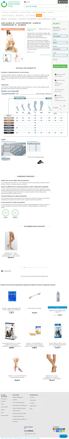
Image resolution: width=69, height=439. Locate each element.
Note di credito (4, 407)
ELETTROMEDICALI (14, 12)
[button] (21, 267)
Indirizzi (3, 409)
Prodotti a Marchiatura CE (18, 416)
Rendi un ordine (4, 415)
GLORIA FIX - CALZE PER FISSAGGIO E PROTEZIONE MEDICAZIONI (17, 376)
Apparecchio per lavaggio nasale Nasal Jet (57, 311)
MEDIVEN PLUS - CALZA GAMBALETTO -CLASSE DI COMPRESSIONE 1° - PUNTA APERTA (52, 377)
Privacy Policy (33, 400)
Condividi (60, 105)
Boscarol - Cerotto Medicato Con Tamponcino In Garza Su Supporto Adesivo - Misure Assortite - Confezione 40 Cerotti (34, 345)
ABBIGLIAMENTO (19, 15)
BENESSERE (51, 12)
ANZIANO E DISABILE (25, 12)
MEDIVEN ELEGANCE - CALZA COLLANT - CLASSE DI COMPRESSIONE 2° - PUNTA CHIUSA (11, 254)
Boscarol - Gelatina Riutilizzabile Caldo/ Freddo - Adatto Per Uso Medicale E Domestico (11, 310)
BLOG (31, 408)
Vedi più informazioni (45, 54)
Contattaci (32, 403)
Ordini (2, 404)
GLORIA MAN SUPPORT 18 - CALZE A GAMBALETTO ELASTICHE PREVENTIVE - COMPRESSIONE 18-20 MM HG (11, 345)
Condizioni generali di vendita (19, 413)
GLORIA (33, 52)
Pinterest (60, 109)
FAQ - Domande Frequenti (18, 402)
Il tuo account (4, 395)
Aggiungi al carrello (60, 66)
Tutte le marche (30, 15)
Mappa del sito (33, 406)
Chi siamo (32, 397)
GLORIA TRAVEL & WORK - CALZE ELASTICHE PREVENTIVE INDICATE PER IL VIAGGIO (57, 345)
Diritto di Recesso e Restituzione (20, 405)
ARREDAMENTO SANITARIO (39, 12)
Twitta (64, 105)
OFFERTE (39, 15)
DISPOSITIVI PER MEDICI (8, 15)
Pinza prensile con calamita (34, 308)
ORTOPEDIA (5, 12)
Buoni (2, 412)
